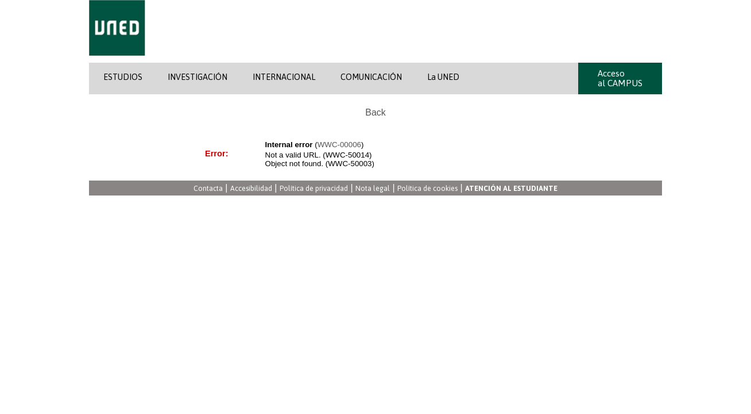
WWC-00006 (339, 144)
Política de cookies (427, 189)
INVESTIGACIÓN (197, 77)
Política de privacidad (314, 189)
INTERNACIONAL (284, 77)
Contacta (208, 189)
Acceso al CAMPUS (620, 78)
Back (375, 112)
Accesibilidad (251, 189)
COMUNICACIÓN (371, 77)
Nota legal (372, 189)
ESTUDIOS (122, 77)
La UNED (443, 77)
